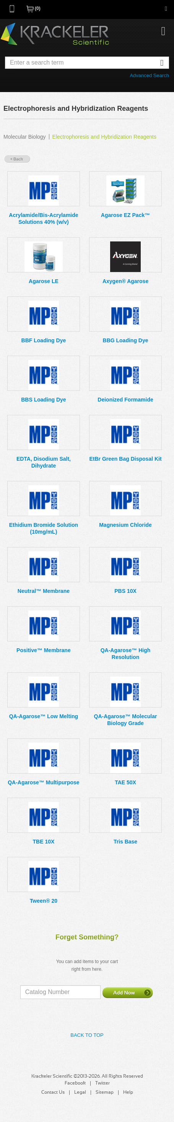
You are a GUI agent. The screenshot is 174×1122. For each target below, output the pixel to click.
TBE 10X (44, 842)
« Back (17, 159)
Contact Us (53, 1092)
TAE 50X (125, 782)
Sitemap (105, 1092)
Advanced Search (149, 75)
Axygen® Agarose (125, 281)
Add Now (128, 992)
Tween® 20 (43, 901)
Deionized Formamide (125, 400)
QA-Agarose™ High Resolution (126, 653)
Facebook (75, 1083)
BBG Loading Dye (125, 340)
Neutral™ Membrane (44, 591)
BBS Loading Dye (43, 400)
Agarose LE (44, 281)
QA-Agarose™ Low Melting (43, 716)
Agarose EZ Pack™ (125, 215)
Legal (80, 1092)
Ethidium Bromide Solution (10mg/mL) (43, 528)
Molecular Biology (24, 136)
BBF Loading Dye (43, 340)
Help (128, 1092)
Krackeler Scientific (54, 34)
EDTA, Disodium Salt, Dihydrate (43, 462)
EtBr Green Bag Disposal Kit (125, 459)
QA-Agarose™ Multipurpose (43, 782)
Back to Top (86, 1035)
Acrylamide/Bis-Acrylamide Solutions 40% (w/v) (43, 218)
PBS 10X (125, 591)
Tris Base (125, 842)
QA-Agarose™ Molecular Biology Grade (125, 719)
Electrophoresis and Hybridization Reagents (104, 136)
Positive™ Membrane (43, 650)
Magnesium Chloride (125, 525)
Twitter (102, 1083)
